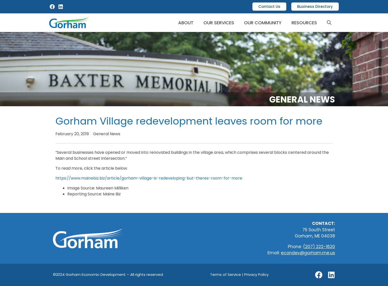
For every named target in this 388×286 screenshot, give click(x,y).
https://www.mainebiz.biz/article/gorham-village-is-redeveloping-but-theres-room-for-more (148, 178)
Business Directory (315, 6)
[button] (329, 22)
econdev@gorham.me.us (308, 253)
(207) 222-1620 (319, 247)
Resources (304, 23)
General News (302, 99)
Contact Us (269, 6)
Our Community (263, 23)
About (186, 23)
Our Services (218, 23)
